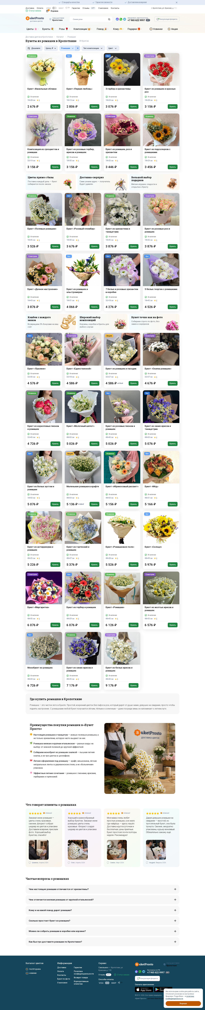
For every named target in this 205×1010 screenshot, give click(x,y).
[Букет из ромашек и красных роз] (161, 78)
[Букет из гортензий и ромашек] (83, 536)
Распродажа (35, 969)
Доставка (30, 8)
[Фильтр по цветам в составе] (69, 48)
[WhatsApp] (140, 971)
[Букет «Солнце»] (161, 536)
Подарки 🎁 (133, 29)
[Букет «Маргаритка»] (43, 596)
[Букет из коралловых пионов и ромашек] (43, 415)
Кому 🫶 (117, 29)
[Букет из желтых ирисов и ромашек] (161, 596)
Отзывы (89, 8)
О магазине (103, 8)
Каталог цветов (34, 963)
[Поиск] (109, 19)
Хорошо (183, 1003)
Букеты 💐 (48, 29)
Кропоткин (57, 20)
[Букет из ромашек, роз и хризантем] (122, 138)
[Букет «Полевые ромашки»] (43, 218)
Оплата (40, 8)
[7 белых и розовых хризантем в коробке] (122, 278)
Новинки (158, 29)
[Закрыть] (176, 2)
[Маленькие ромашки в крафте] (83, 475)
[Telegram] (143, 971)
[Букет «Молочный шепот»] (83, 415)
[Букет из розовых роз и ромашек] (161, 218)
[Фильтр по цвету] (113, 48)
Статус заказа (35, 11)
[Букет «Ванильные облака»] (43, 78)
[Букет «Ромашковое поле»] (122, 536)
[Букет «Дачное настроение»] (43, 278)
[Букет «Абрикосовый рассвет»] (122, 475)
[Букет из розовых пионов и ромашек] (122, 415)
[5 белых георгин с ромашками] (161, 278)
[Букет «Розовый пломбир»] (83, 218)
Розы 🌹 (63, 29)
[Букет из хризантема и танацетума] (122, 218)
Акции (174, 29)
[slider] (35, 813)
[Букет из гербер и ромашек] (83, 596)
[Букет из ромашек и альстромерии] (83, 278)
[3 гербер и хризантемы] (122, 78)
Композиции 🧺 (81, 29)
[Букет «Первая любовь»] (83, 78)
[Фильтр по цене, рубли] (51, 48)
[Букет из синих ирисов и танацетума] (161, 415)
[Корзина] (51, 11)
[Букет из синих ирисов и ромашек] (83, 657)
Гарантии (76, 8)
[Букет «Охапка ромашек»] (161, 356)
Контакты (115, 8)
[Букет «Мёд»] (161, 475)
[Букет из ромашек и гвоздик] (122, 356)
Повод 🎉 (102, 29)
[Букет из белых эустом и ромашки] (43, 475)
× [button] (78, 48)
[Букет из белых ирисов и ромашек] (122, 657)
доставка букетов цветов (156, 998)
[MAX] (136, 971)
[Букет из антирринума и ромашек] (43, 536)
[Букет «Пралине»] (43, 356)
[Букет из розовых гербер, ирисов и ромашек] (83, 138)
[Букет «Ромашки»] (122, 596)
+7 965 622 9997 (136, 20)
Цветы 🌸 (31, 29)
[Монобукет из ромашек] (43, 657)
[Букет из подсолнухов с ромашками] (161, 138)
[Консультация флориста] (166, 19)
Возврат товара (81, 978)
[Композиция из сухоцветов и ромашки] (43, 138)
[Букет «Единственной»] (83, 356)
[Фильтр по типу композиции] (93, 48)
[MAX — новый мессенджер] (117, 19)
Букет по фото (63, 979)
